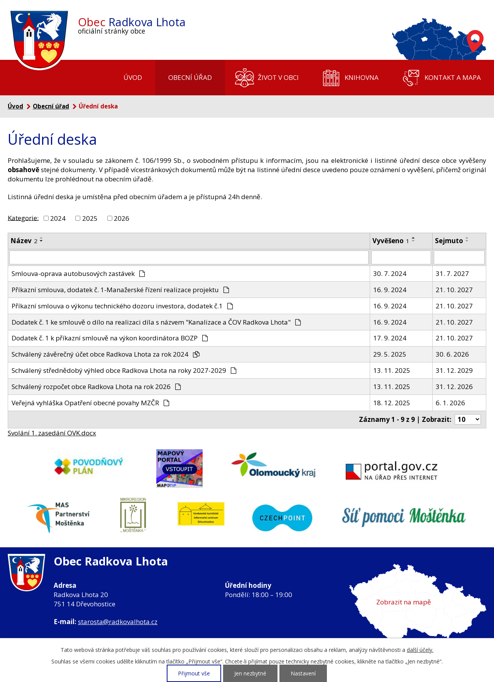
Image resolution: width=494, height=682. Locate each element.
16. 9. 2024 (389, 289)
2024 (58, 218)
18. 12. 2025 (391, 402)
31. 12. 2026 (454, 386)
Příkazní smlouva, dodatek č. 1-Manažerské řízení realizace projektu (121, 289)
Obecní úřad (190, 77)
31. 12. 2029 (454, 370)
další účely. (420, 649)
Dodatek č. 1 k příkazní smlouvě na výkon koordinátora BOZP (110, 337)
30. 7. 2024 (389, 273)
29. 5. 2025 (389, 354)
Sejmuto (449, 240)
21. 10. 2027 (454, 289)
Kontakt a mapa (453, 77)
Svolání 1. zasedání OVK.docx (52, 432)
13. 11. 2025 (391, 370)
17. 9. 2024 (389, 337)
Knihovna (362, 77)
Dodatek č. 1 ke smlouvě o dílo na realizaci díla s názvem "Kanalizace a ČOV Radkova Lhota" (156, 322)
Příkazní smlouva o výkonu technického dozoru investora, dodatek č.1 (122, 305)
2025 (90, 218)
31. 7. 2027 (452, 273)
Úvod (133, 77)
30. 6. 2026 (452, 354)
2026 (121, 218)
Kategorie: (23, 217)
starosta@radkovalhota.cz (117, 621)
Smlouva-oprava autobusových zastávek (78, 273)
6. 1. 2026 (450, 402)
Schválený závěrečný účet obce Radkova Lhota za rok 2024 (106, 354)
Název (23, 240)
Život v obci (278, 77)
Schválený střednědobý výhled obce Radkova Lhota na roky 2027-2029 (124, 370)
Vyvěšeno (390, 240)
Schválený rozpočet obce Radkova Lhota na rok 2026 (96, 386)
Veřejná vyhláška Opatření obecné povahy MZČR (91, 402)
